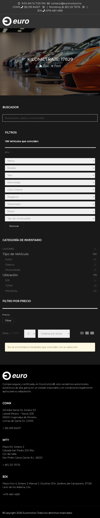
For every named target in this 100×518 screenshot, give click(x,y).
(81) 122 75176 (71, 7)
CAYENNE (50, 249)
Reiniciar (14, 226)
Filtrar (8, 320)
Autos (51, 259)
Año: (7, 152)
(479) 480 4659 (53, 10)
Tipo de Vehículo (50, 254)
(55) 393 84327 (30, 7)
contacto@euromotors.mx (66, 3)
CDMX (51, 285)
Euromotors (29, 512)
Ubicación (50, 275)
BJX (51, 280)
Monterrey (51, 291)
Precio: (6, 314)
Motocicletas (51, 270)
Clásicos (51, 264)
